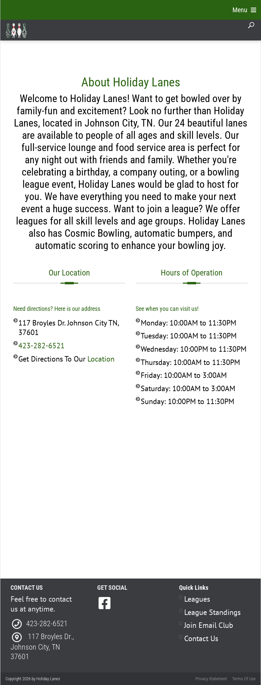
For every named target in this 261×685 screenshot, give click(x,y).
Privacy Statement (211, 678)
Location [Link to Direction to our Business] (101, 359)
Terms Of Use (244, 678)
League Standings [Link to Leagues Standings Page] (212, 612)
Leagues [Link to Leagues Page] (197, 599)
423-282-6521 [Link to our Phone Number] (41, 345)
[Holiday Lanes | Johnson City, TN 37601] (16, 30)
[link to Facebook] (104, 603)
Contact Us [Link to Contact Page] (201, 638)
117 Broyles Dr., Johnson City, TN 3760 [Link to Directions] (42, 646)
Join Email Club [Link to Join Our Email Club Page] (208, 625)
